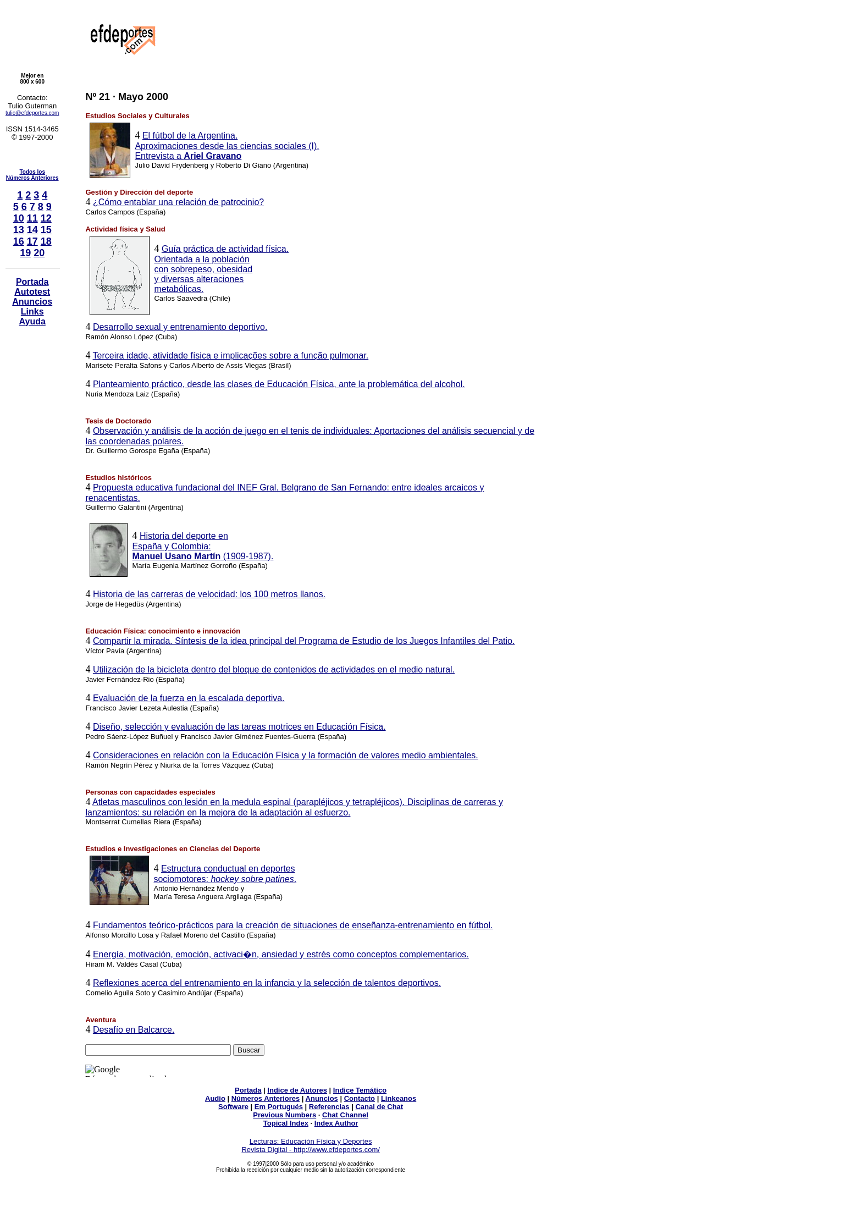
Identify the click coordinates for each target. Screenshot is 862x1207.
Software (233, 1107)
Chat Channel (345, 1115)
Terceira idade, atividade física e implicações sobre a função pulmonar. (231, 355)
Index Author (336, 1123)
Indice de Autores (297, 1090)
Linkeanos (398, 1098)
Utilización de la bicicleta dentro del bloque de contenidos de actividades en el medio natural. (274, 669)
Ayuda (32, 321)
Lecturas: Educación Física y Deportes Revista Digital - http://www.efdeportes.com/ (310, 1145)
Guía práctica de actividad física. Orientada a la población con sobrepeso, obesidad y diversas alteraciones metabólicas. (221, 269)
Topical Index (285, 1123)
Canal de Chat (379, 1107)
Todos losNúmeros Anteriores (32, 175)
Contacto (359, 1098)
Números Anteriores (265, 1098)
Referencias (329, 1107)
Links (32, 311)
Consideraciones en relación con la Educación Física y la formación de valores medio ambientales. (285, 755)
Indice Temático (359, 1090)
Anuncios (32, 301)
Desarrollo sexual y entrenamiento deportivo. (180, 327)
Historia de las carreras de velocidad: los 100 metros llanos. (209, 594)
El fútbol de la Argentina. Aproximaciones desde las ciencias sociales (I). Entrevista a (227, 146)
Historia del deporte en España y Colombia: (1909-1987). (202, 546)
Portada (32, 281)
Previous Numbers (284, 1115)
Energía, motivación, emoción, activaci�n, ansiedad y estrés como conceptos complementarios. (281, 954)
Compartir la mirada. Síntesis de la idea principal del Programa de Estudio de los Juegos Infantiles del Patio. (304, 641)
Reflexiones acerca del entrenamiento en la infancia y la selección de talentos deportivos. (267, 983)
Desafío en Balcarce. (134, 1029)
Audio (215, 1098)
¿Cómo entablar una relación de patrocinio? (178, 202)
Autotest (32, 291)
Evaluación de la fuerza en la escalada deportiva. (189, 698)
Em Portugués (279, 1107)
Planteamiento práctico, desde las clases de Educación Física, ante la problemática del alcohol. (279, 384)
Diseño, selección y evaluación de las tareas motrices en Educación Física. (239, 726)
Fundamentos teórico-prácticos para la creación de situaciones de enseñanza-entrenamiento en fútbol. (293, 925)
